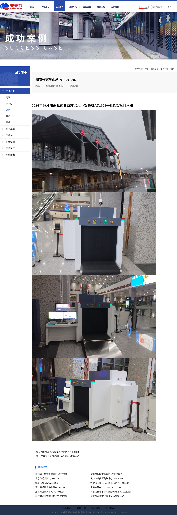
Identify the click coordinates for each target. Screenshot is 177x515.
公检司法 (8, 148)
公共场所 (8, 135)
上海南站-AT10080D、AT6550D (105, 487)
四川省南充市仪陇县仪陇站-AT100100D (60, 452)
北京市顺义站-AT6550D (46, 483)
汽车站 (9, 104)
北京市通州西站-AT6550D (47, 478)
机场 (8, 116)
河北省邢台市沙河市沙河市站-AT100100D (110, 492)
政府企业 (8, 154)
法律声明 (95, 508)
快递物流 (8, 141)
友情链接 (110, 508)
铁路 (8, 110)
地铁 (8, 97)
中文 (140, 7)
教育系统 (8, 129)
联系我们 (67, 508)
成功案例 (154, 69)
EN (146, 7)
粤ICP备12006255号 (96, 512)
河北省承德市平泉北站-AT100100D (107, 496)
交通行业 (8, 91)
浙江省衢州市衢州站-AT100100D (51, 496)
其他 (8, 122)
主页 (147, 69)
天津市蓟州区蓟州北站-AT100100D (107, 478)
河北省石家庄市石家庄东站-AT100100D (109, 483)
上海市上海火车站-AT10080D (49, 492)
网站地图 (81, 508)
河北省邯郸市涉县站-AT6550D (50, 487)
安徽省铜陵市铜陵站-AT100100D (106, 474)
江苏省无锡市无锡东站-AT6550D (51, 474)
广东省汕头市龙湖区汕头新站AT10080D (60, 456)
